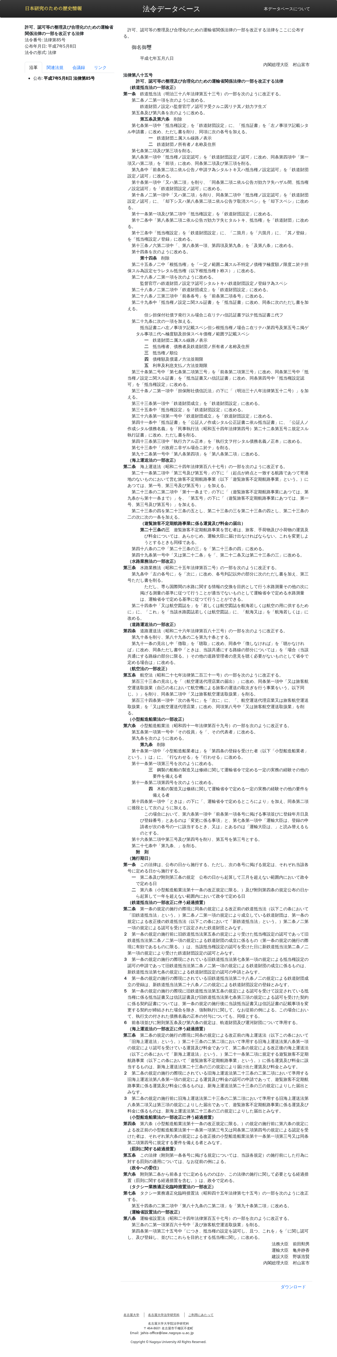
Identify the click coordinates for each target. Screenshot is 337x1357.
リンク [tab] (100, 67)
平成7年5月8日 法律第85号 (69, 78)
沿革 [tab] (33, 67)
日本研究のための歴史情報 (53, 8)
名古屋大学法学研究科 (164, 1315)
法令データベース (172, 8)
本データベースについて (287, 9)
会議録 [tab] (78, 67)
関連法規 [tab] (55, 67)
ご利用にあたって (201, 1315)
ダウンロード (293, 1287)
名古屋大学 (131, 1315)
